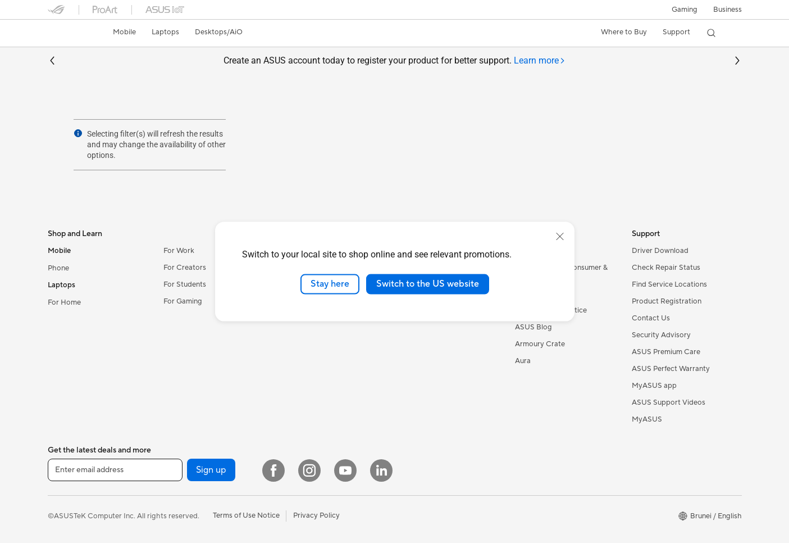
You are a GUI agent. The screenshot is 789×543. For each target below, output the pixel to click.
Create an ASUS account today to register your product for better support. (394, 61)
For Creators (184, 267)
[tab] (539, 61)
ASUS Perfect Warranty (671, 368)
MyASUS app (654, 385)
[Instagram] (309, 470)
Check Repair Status (666, 267)
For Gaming (182, 301)
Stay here (330, 283)
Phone (58, 268)
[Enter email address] (115, 470)
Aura (523, 360)
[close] (559, 236)
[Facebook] (273, 470)
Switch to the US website (427, 283)
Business (727, 9)
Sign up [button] (211, 470)
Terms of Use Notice (246, 515)
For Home (64, 302)
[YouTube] (345, 470)
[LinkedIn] (381, 470)
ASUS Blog (533, 327)
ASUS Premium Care (666, 351)
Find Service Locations (669, 284)
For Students (184, 284)
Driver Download (660, 250)
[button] (684, 9)
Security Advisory (661, 335)
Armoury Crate (540, 344)
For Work (178, 250)
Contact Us (651, 318)
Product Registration (666, 301)
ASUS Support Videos (668, 402)
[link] (67, 33)
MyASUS (647, 419)
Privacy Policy (316, 515)
